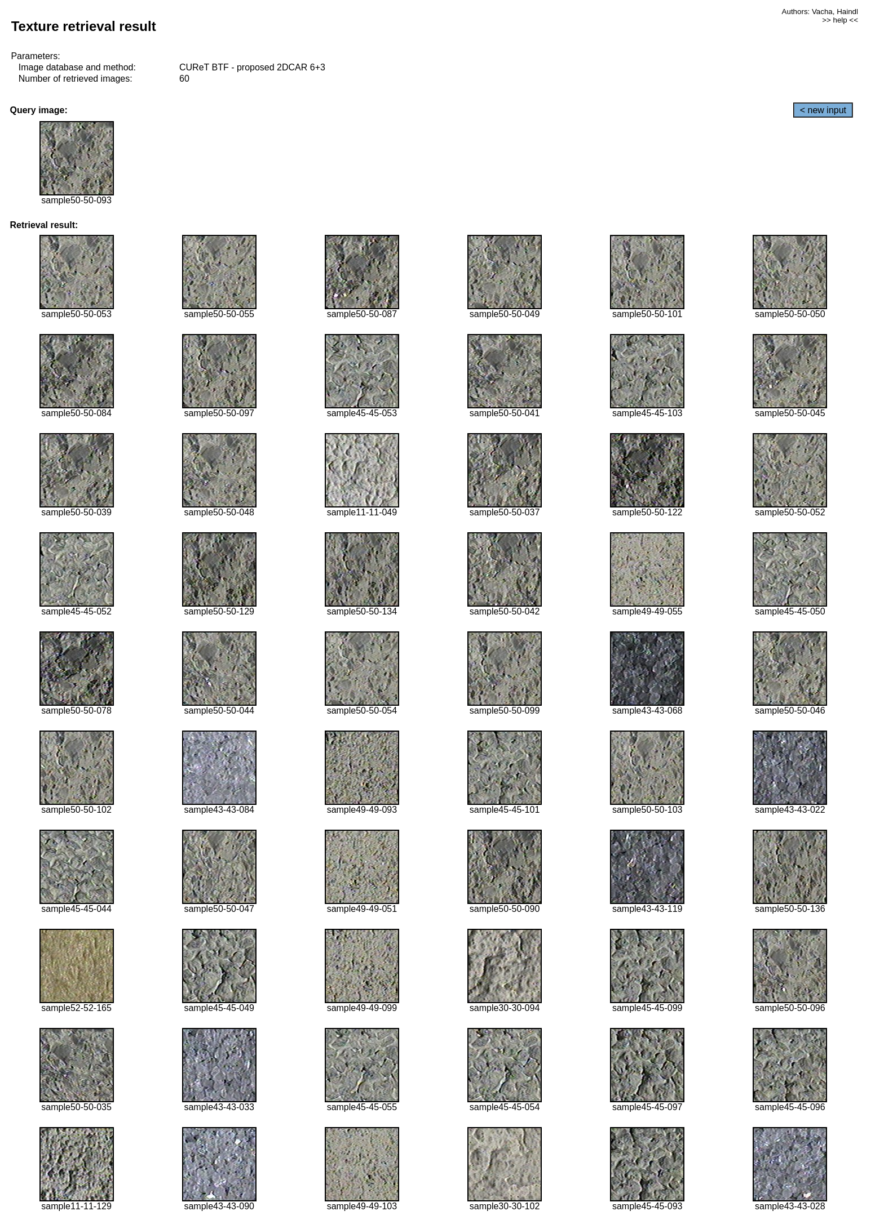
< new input (823, 110)
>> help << (840, 20)
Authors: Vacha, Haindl (820, 11)
